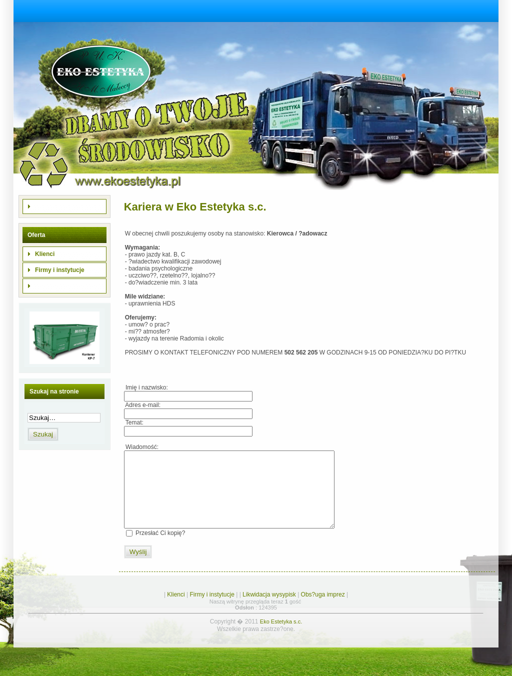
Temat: (134, 422)
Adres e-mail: (142, 405)
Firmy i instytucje (212, 609)
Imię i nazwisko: (146, 387)
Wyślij (138, 566)
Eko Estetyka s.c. (281, 637)
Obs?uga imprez (323, 609)
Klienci (175, 609)
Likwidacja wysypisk (269, 609)
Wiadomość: (141, 447)
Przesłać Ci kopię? (160, 547)
